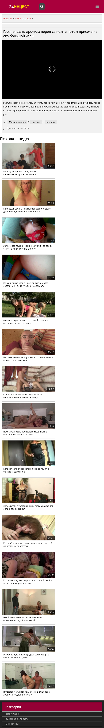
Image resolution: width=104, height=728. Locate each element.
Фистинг (9, 607)
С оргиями (10, 548)
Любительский (12, 453)
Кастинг (9, 498)
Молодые (10, 483)
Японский (10, 573)
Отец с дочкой (12, 508)
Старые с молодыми (15, 503)
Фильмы (9, 558)
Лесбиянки (10, 652)
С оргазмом (11, 523)
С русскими (11, 577)
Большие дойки (13, 513)
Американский (12, 642)
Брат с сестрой (12, 617)
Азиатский (10, 473)
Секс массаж (11, 533)
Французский (11, 582)
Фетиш (8, 672)
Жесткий (9, 707)
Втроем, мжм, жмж (15, 677)
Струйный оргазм (14, 597)
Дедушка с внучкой (15, 568)
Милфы (50, 121)
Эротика (9, 543)
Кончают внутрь (13, 697)
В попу (8, 647)
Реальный (10, 587)
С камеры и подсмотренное (19, 518)
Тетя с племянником (15, 478)
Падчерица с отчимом (16, 458)
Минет (8, 468)
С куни (8, 538)
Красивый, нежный (15, 712)
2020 (7, 717)
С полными (10, 563)
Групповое (10, 667)
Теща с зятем (11, 692)
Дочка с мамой (12, 627)
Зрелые (36, 121)
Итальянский (11, 662)
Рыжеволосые (12, 463)
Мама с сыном (17, 121)
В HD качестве (12, 622)
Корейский (10, 612)
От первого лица (13, 637)
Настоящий (10, 488)
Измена (8, 687)
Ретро (8, 528)
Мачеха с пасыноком (16, 682)
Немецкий (10, 602)
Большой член (12, 657)
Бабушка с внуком (14, 632)
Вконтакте (10, 553)
